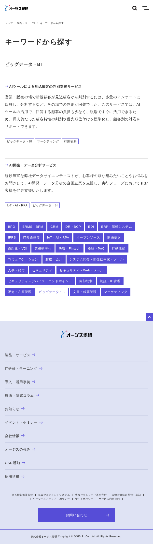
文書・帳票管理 (85, 292)
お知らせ (15, 409)
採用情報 (15, 476)
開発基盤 (114, 237)
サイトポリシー (84, 498)
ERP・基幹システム (116, 226)
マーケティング (115, 292)
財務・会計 (53, 259)
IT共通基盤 (31, 237)
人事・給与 (16, 270)
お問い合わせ (88, 515)
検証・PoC (96, 248)
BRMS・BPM (32, 226)
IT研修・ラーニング (23, 368)
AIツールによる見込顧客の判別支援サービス (43, 87)
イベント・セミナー (24, 422)
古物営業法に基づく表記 (126, 494)
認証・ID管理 (110, 281)
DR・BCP (73, 226)
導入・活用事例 (20, 382)
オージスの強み (20, 449)
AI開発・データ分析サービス (30, 165)
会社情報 (15, 436)
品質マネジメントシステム (54, 494)
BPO (11, 226)
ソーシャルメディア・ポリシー (51, 498)
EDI (91, 226)
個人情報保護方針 (22, 494)
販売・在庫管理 (19, 292)
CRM (54, 226)
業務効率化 (43, 248)
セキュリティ (42, 270)
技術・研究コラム (22, 395)
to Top (149, 317)
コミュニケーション (23, 259)
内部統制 (86, 281)
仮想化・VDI (17, 248)
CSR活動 (15, 463)
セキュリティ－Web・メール (81, 270)
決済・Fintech (70, 248)
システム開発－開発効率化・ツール (97, 259)
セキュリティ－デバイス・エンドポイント (40, 281)
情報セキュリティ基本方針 (91, 494)
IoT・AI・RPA (58, 237)
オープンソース (88, 237)
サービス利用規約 (109, 498)
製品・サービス (26, 23)
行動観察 (118, 248)
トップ (9, 23)
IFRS (12, 237)
